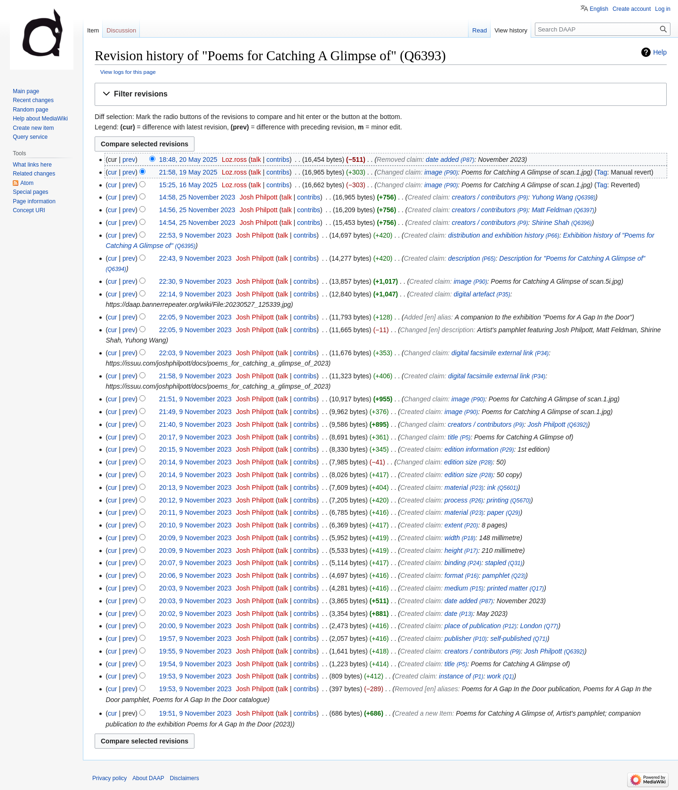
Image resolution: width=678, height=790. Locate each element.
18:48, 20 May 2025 (188, 159)
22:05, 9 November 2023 (195, 317)
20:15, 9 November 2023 (195, 449)
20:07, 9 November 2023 (195, 563)
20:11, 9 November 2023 (195, 512)
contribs (278, 159)
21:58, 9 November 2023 (195, 376)
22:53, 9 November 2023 (195, 235)
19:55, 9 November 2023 (195, 651)
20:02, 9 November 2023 (195, 613)
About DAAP (148, 778)
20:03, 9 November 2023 (195, 588)
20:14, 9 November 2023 (195, 462)
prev (128, 159)
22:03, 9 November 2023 (195, 353)
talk (255, 159)
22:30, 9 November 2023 (195, 281)
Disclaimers (184, 778)
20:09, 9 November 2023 (195, 538)
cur (112, 172)
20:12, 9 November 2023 (195, 500)
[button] (381, 94)
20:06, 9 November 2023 (195, 575)
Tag (602, 172)
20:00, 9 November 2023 (195, 626)
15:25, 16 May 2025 (188, 185)
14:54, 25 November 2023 (197, 222)
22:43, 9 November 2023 (195, 258)
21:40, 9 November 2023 (195, 424)
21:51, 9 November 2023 (195, 399)
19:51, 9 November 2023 (195, 713)
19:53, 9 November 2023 (195, 676)
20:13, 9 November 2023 (195, 487)
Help (660, 52)
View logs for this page (128, 72)
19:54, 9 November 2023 (195, 664)
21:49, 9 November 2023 (195, 411)
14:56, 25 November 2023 (197, 210)
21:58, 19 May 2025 (188, 172)
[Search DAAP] (602, 29)
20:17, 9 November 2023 (195, 437)
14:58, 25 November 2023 (197, 197)
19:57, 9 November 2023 (195, 638)
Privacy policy (109, 778)
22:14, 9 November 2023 (195, 294)
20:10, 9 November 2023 (195, 525)
